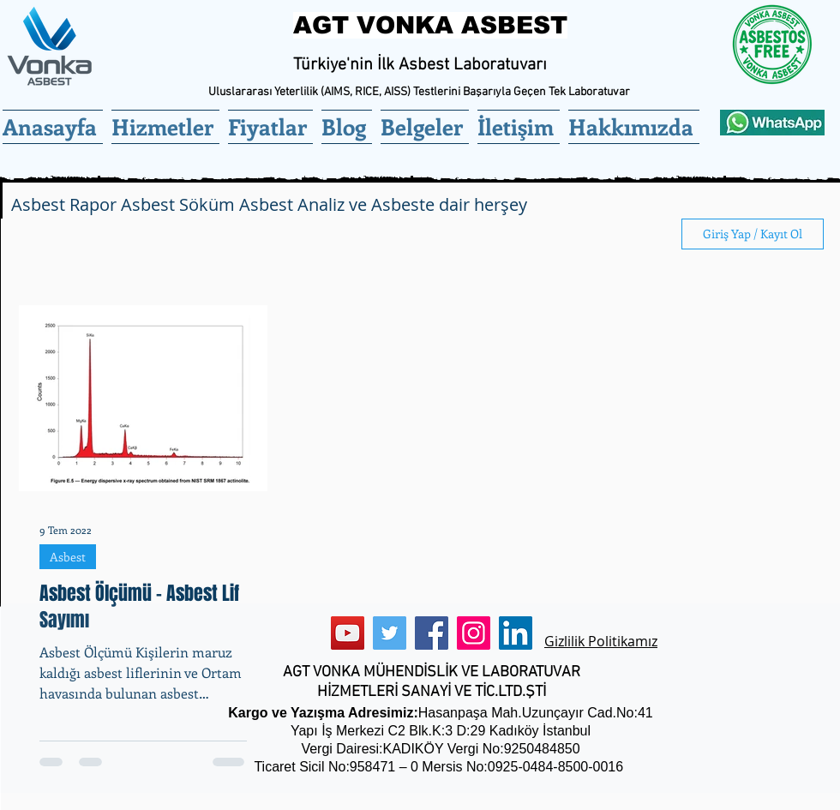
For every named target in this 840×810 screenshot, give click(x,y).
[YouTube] (347, 633)
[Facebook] (431, 633)
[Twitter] (389, 633)
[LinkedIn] (515, 633)
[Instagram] (473, 633)
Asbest (68, 557)
